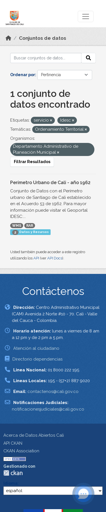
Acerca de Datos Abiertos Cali (33, 435)
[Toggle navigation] (86, 16)
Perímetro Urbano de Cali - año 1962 (50, 182)
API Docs (54, 258)
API (36, 258)
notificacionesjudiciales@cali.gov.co (48, 409)
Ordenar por (22, 74)
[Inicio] (8, 38)
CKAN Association (21, 450)
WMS (16, 226)
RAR (29, 226)
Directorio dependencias (37, 359)
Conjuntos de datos (42, 38)
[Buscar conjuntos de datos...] (45, 58)
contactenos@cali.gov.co (53, 391)
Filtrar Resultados (32, 161)
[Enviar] (88, 58)
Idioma (10, 483)
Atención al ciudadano (36, 348)
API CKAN (12, 443)
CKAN (13, 473)
